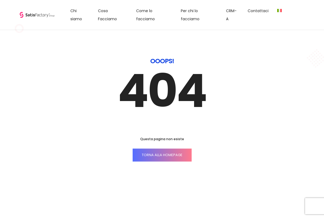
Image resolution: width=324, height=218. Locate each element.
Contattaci (258, 11)
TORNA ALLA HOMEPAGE (162, 154)
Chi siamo (76, 15)
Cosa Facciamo (107, 15)
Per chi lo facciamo (190, 15)
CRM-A (231, 15)
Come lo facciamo (145, 15)
